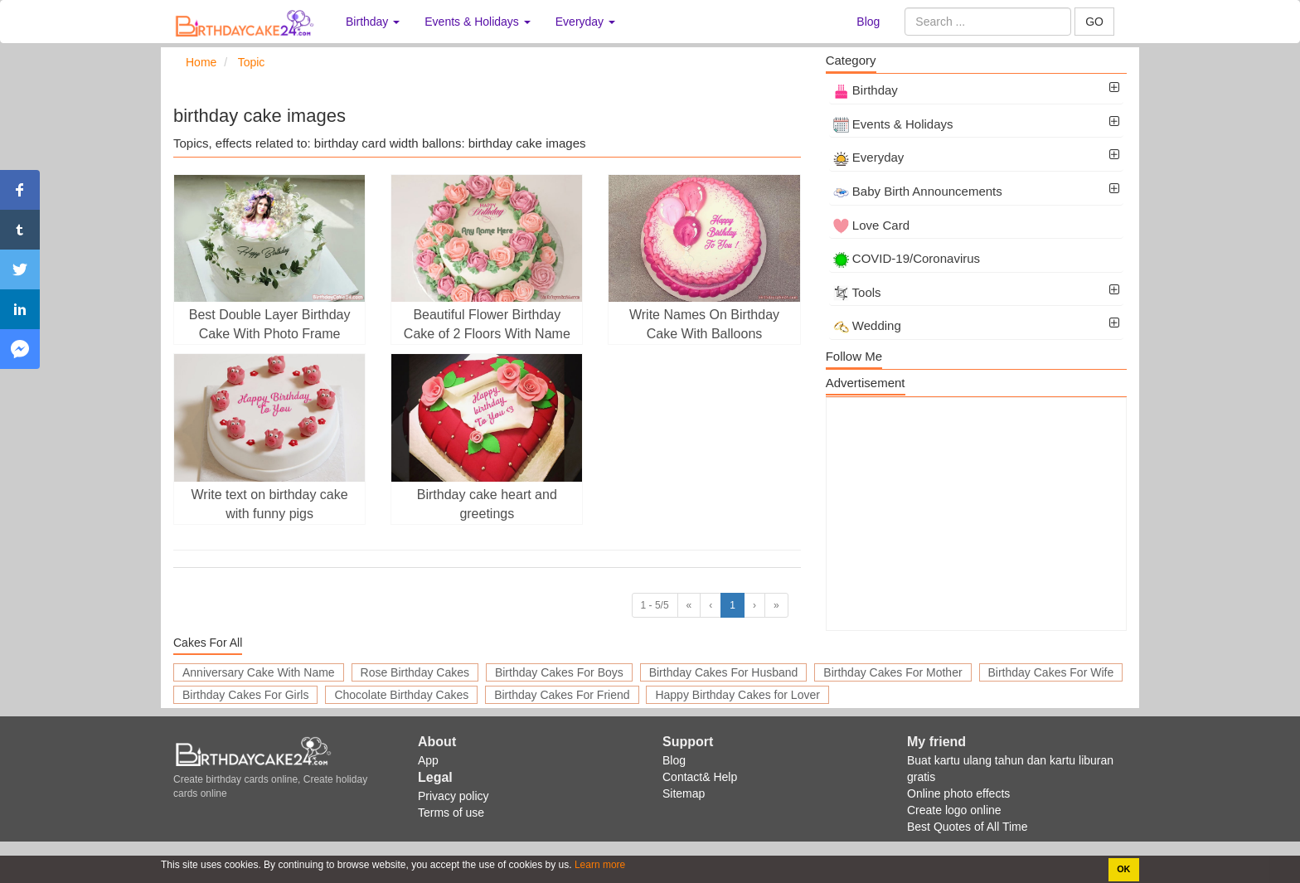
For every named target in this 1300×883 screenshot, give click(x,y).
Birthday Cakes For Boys (559, 672)
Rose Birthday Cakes (415, 672)
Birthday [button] (373, 21)
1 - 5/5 (655, 605)
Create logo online (954, 810)
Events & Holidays (893, 124)
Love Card (871, 225)
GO (1094, 21)
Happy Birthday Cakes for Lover (737, 694)
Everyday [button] (585, 21)
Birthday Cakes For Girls (245, 694)
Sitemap (683, 793)
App (428, 760)
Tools (857, 292)
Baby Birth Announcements (917, 191)
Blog (868, 21)
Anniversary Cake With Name (258, 672)
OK (1123, 869)
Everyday (869, 157)
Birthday (865, 90)
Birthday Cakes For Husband (723, 672)
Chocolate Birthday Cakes (401, 694)
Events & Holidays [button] (477, 21)
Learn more (599, 865)
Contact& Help (699, 777)
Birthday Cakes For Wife (1051, 672)
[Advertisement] (976, 514)
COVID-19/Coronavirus (906, 258)
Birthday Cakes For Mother (892, 672)
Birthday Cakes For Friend (561, 694)
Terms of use (451, 812)
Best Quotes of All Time (967, 826)
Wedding (867, 325)
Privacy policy (453, 796)
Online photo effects (958, 793)
